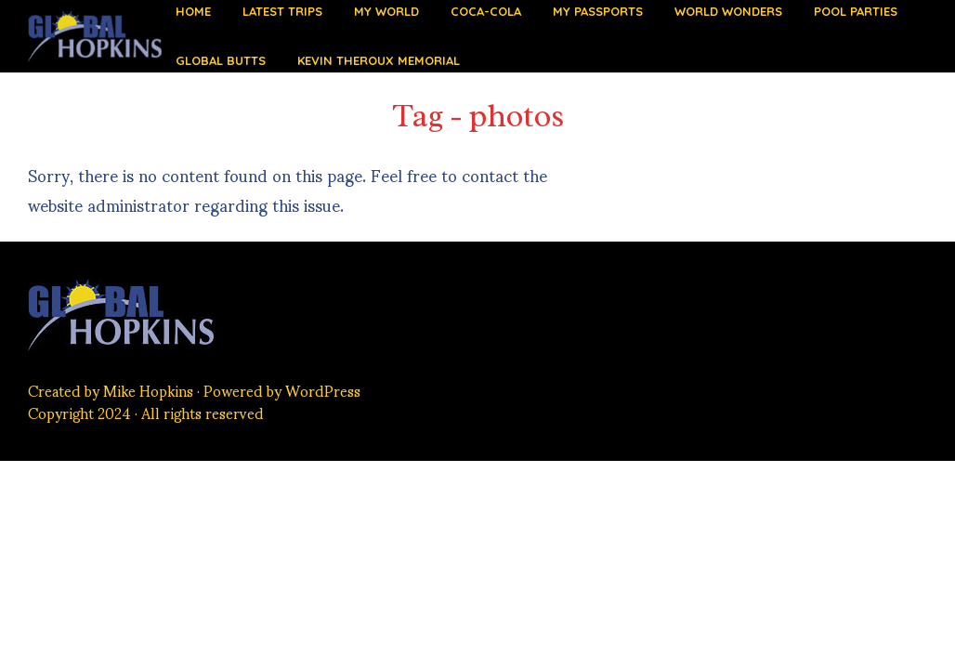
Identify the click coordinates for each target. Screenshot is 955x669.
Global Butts (221, 60)
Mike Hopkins (148, 390)
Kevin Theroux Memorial (378, 60)
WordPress (322, 390)
